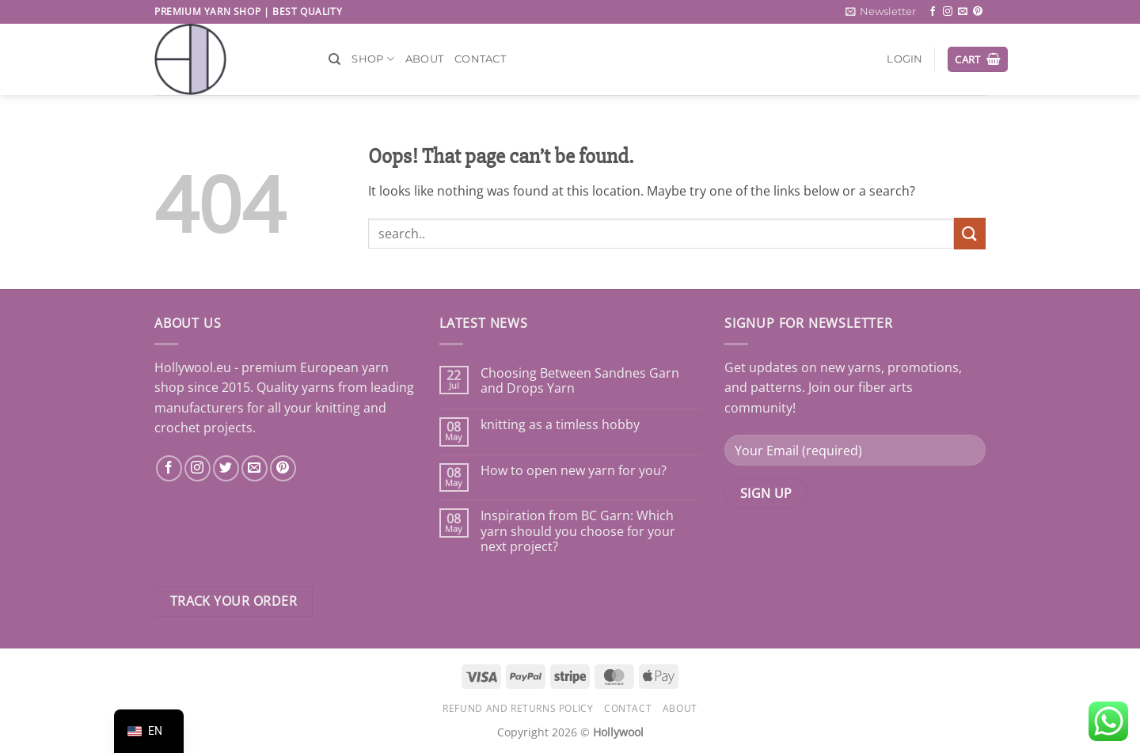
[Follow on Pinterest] (977, 11)
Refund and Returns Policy (518, 708)
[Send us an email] (962, 11)
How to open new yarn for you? (574, 470)
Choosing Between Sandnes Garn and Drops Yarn (580, 381)
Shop (372, 59)
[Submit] (970, 233)
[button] (881, 12)
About (424, 59)
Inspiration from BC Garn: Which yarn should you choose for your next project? (578, 531)
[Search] (334, 59)
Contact (480, 59)
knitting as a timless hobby (560, 424)
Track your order (233, 601)
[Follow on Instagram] (947, 11)
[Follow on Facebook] (932, 11)
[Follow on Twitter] (226, 468)
